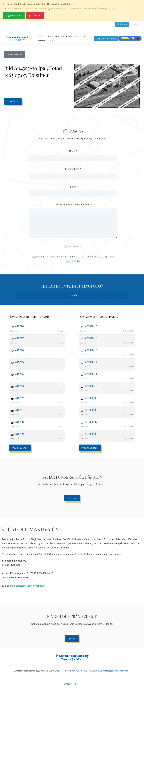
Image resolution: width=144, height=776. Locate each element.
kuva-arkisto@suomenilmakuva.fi (27, 586)
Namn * (73, 151)
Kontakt (42, 40)
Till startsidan (15, 54)
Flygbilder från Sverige (106, 38)
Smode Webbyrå (71, 683)
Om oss (53, 40)
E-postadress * (73, 169)
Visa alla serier (19, 447)
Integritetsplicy (73, 261)
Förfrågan (13, 101)
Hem (40, 36)
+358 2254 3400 (79, 671)
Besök (72, 638)
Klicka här (72, 295)
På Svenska (122, 24)
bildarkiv (58, 543)
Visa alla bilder (89, 447)
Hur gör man (52, 36)
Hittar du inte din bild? (74, 36)
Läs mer (72, 498)
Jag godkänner (73, 246)
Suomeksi (135, 24)
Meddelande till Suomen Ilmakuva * (73, 204)
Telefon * (73, 187)
